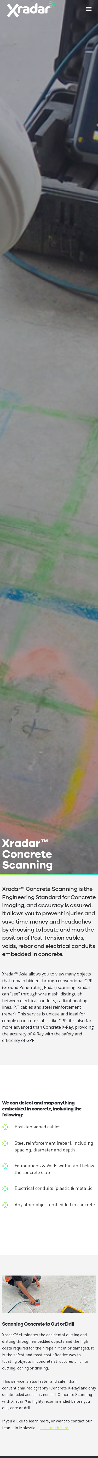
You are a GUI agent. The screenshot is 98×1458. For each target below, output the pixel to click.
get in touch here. (53, 1427)
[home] (30, 9)
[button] (89, 9)
